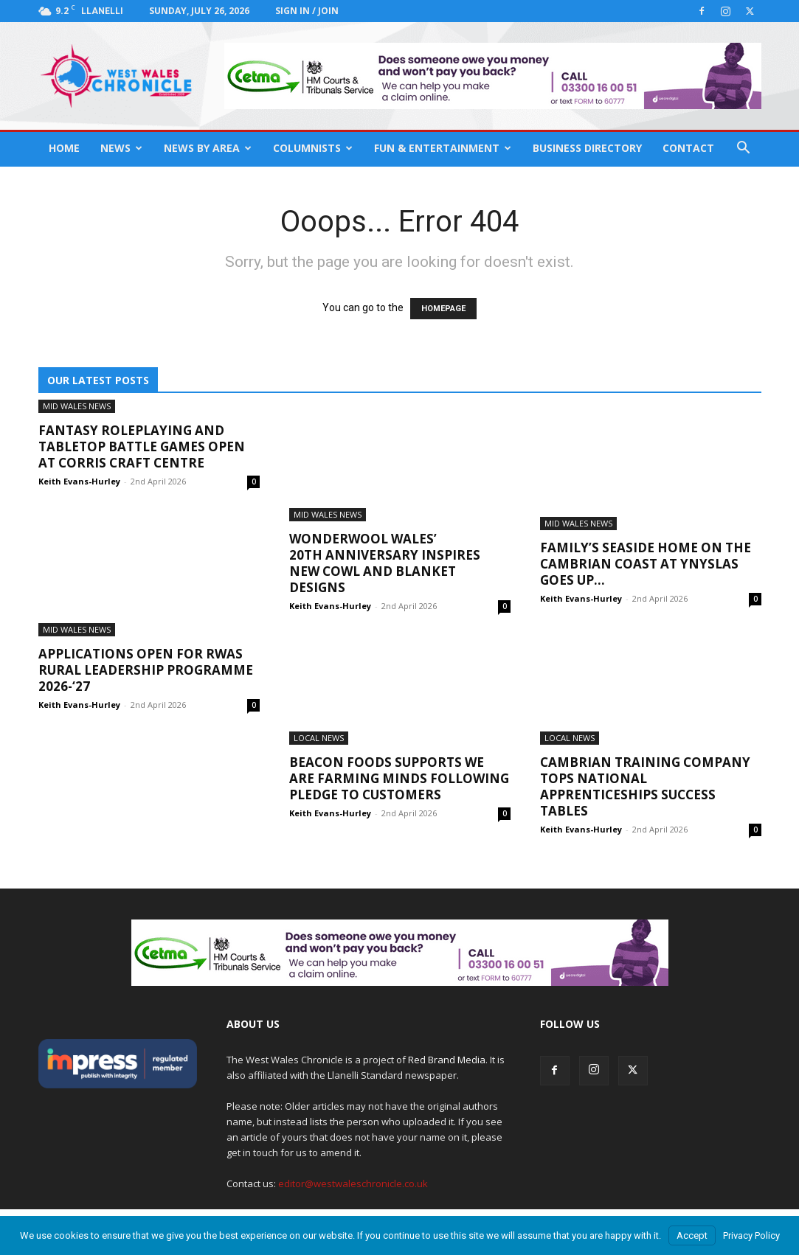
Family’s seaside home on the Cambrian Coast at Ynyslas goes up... (645, 563)
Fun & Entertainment (442, 148)
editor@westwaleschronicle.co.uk (353, 1183)
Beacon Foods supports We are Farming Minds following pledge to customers (399, 778)
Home (64, 148)
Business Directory (587, 148)
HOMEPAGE (443, 308)
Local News (319, 737)
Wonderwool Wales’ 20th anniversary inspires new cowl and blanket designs (384, 563)
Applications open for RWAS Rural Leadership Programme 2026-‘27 (145, 670)
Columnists (313, 148)
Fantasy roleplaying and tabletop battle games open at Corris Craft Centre (141, 446)
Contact (688, 148)
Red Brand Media (446, 1059)
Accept (692, 1235)
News (121, 148)
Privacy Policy (751, 1235)
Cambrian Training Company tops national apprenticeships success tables (645, 786)
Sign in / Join (307, 10)
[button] (743, 149)
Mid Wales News (77, 405)
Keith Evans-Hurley (79, 481)
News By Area (208, 148)
